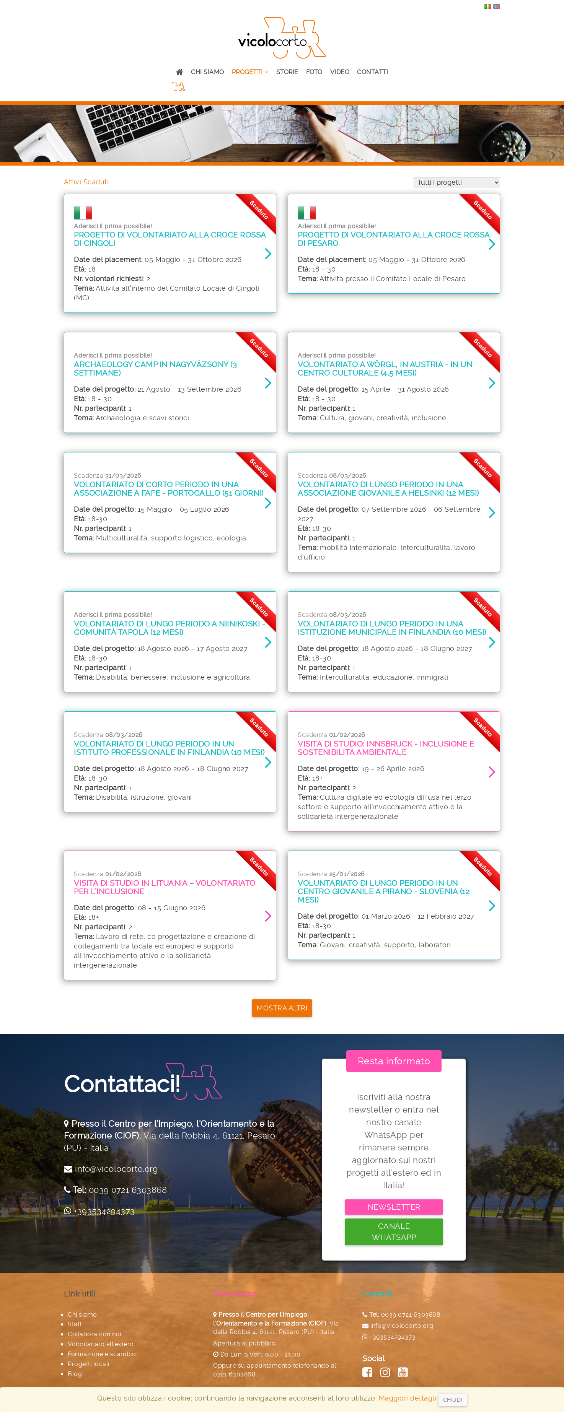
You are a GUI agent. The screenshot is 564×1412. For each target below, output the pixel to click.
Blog (75, 1367)
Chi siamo (207, 72)
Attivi (72, 182)
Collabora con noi (94, 1327)
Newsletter (394, 1211)
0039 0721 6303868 (128, 1194)
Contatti (372, 72)
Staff (75, 1318)
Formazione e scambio (102, 1347)
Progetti (250, 72)
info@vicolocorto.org (116, 1173)
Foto (314, 72)
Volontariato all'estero (101, 1337)
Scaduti (96, 182)
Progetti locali (88, 1357)
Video (340, 72)
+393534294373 (104, 1215)
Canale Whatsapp (394, 1230)
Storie (287, 72)
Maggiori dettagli (408, 1398)
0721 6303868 (234, 1367)
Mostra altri (282, 1018)
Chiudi (452, 1400)
